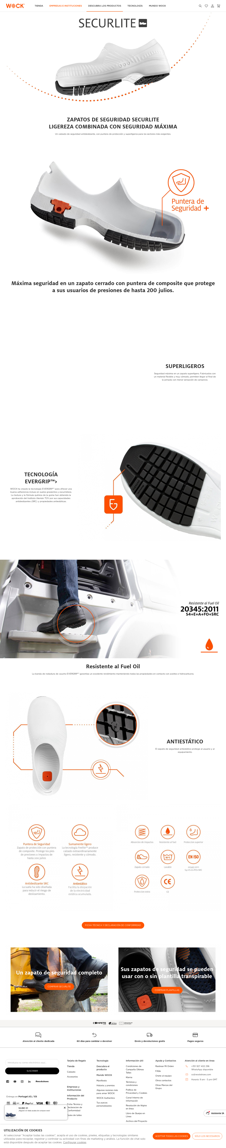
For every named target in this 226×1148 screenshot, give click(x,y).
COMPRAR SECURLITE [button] (59, 986)
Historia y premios (106, 1085)
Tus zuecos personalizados (104, 1104)
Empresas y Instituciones (74, 1088)
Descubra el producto (103, 1068)
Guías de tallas (74, 1115)
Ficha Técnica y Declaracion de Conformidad (74, 1107)
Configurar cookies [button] (74, 1142)
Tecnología (135, 6)
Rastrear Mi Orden (164, 1066)
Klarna (129, 1077)
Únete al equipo (163, 1076)
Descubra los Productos (104, 6)
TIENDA (39, 6)
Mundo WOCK (104, 1075)
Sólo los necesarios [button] (207, 1136)
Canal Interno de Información (134, 1099)
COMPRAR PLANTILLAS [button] (167, 990)
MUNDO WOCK (157, 6)
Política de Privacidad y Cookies (136, 1091)
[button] (65, 1108)
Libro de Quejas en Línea (135, 1115)
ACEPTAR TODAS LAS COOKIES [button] (171, 1136)
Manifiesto (102, 1080)
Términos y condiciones (132, 1083)
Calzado (71, 1072)
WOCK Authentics (106, 1098)
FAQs (158, 1071)
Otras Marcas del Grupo (163, 1086)
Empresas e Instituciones (65, 6)
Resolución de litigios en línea (136, 1107)
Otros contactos (163, 1080)
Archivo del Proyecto (136, 1121)
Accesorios (72, 1077)
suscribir (32, 1071)
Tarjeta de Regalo (76, 1060)
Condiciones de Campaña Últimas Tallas (135, 1069)
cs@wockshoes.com (201, 1074)
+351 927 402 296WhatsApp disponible (202, 1068)
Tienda (70, 1066)
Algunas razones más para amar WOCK (107, 1091)
